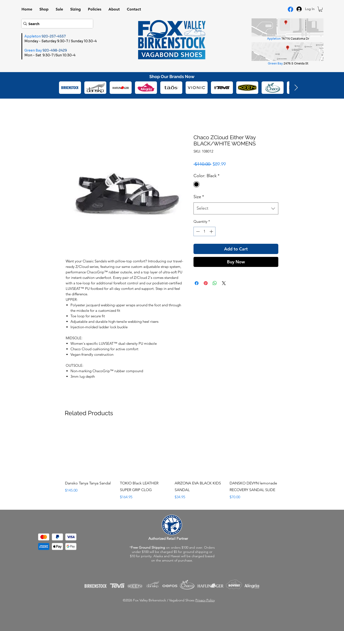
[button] (320, 9)
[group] (172, 463)
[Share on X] (224, 283)
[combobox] (236, 208)
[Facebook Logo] (290, 9)
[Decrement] (197, 231)
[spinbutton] (205, 231)
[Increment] (212, 231)
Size (199, 196)
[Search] (55, 23)
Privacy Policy (205, 600)
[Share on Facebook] (196, 283)
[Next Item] (296, 88)
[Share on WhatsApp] (215, 283)
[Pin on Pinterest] (206, 283)
